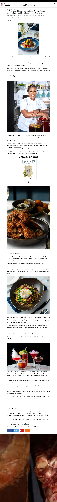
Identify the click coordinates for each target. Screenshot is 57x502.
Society (12, 1)
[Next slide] (49, 56)
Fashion (7, 1)
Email (27, 430)
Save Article (10, 20)
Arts (32, 1)
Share (9, 430)
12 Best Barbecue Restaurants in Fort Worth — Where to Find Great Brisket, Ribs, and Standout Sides (28, 420)
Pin (21, 430)
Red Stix (46, 391)
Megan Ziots (10, 18)
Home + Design (37, 1)
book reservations (15, 401)
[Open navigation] (55, 1)
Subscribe (48, 1)
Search (50, 3)
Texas (54, 3)
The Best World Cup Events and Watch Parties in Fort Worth (23, 426)
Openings (16, 9)
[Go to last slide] (45, 56)
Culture (28, 1)
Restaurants (17, 1)
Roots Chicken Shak (17, 147)
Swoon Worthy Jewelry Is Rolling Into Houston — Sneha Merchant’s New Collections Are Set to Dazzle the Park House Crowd (29, 416)
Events (42, 1)
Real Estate (23, 1)
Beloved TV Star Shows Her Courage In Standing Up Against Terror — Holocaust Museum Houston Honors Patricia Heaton (28, 424)
